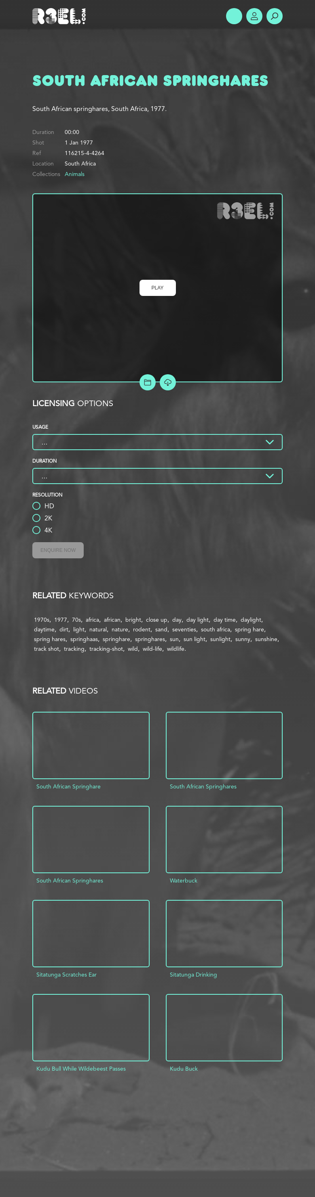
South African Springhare (68, 786)
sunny (242, 639)
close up (156, 619)
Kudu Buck (184, 1068)
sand (161, 629)
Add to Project (148, 382)
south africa (215, 629)
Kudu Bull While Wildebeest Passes (81, 1068)
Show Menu (234, 16)
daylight (251, 619)
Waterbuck (183, 880)
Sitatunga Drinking (193, 974)
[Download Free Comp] (168, 382)
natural (98, 629)
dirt (63, 629)
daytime (44, 629)
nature (120, 629)
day (177, 619)
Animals (75, 174)
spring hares (50, 639)
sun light (194, 639)
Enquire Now (58, 550)
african (112, 619)
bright (133, 619)
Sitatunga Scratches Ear (66, 974)
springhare (116, 639)
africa (92, 619)
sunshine (266, 639)
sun (174, 639)
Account (254, 16)
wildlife (175, 649)
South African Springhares (203, 786)
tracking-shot (106, 649)
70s (76, 619)
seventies (184, 629)
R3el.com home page (60, 16)
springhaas (84, 639)
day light (197, 619)
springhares (150, 639)
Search (274, 16)
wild (133, 649)
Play (158, 288)
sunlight (220, 639)
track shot (46, 649)
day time (225, 619)
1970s (41, 619)
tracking (74, 649)
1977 (60, 619)
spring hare (249, 629)
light (79, 629)
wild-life (152, 649)
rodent (141, 629)
